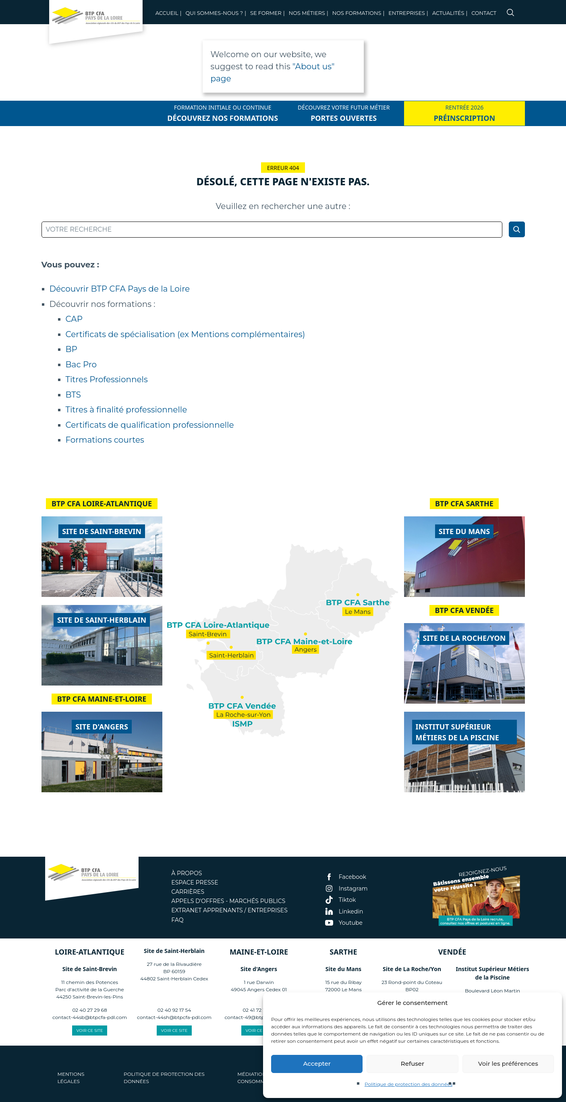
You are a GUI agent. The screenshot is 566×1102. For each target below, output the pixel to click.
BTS (73, 395)
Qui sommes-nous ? (214, 13)
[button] (550, 1003)
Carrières (187, 891)
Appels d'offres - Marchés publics (228, 901)
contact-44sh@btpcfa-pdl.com (174, 1017)
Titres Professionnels (107, 379)
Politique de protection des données (408, 1084)
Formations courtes (105, 440)
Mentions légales (71, 1077)
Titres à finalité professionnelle (126, 409)
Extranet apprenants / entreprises (229, 910)
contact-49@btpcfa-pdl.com (258, 1017)
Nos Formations (356, 13)
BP (71, 349)
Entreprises (406, 13)
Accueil (166, 13)
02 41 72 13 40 (259, 1010)
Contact (483, 13)
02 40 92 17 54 (174, 1010)
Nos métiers (307, 13)
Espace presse (194, 882)
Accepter (316, 1063)
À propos (186, 873)
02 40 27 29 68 (89, 1010)
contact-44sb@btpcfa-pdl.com (89, 1017)
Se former (266, 13)
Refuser (412, 1063)
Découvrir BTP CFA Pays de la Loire (120, 289)
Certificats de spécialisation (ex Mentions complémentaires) (185, 334)
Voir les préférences (508, 1063)
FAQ (177, 920)
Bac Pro (81, 364)
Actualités (448, 13)
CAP (74, 319)
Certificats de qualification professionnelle (150, 425)
